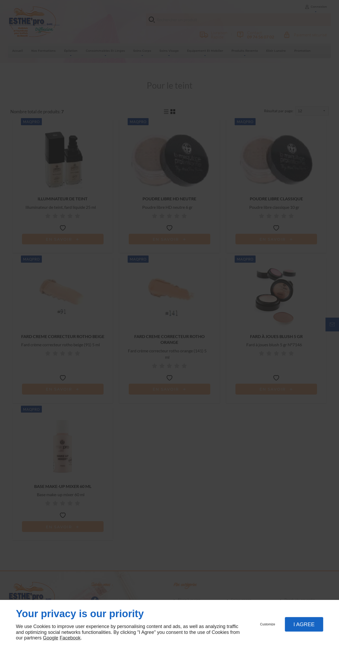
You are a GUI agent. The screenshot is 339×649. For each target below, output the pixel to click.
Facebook (70, 638)
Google (50, 638)
